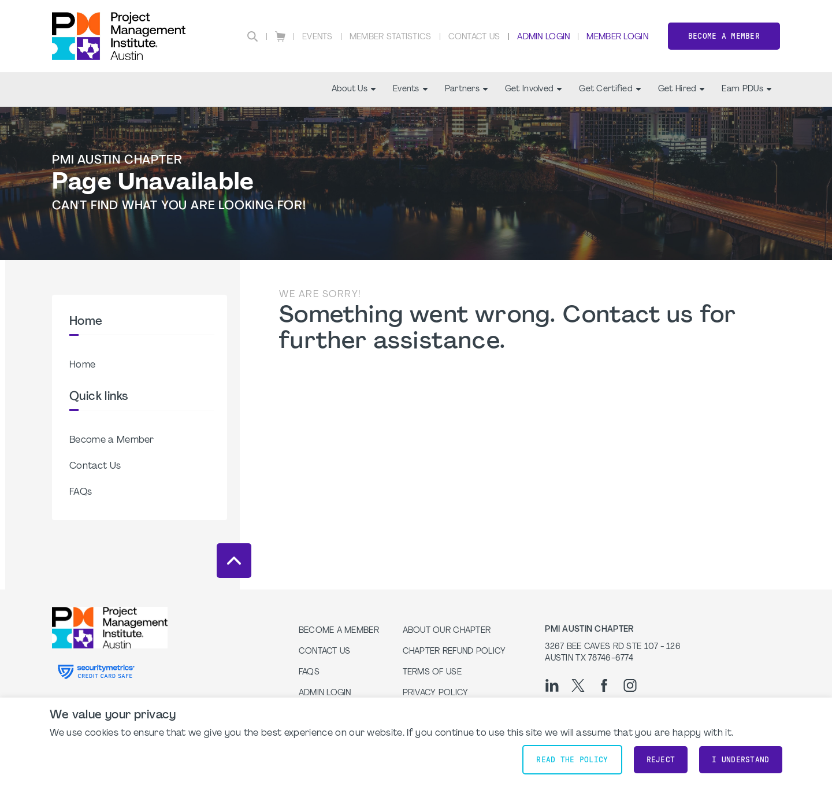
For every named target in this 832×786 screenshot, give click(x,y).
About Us (354, 89)
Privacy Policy (436, 693)
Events (317, 37)
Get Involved (533, 89)
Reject (661, 759)
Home (82, 365)
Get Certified (610, 89)
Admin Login (543, 37)
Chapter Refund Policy (454, 651)
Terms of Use (432, 672)
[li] (552, 685)
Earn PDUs (746, 89)
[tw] (578, 685)
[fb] (604, 685)
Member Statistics (391, 37)
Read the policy (572, 759)
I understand (740, 759)
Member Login (617, 37)
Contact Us (474, 37)
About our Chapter (447, 630)
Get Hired (681, 89)
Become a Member (724, 36)
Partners (466, 89)
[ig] (630, 685)
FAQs (80, 492)
